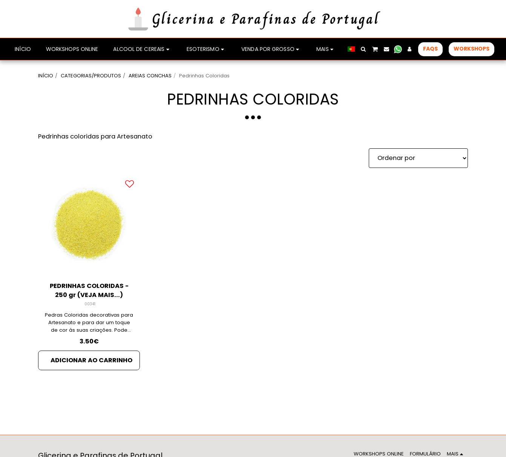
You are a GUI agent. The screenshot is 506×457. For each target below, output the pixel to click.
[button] (363, 49)
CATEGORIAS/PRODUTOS (91, 75)
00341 (89, 304)
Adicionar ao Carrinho (91, 360)
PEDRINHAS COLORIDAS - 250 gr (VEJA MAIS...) (89, 291)
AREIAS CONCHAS (150, 75)
